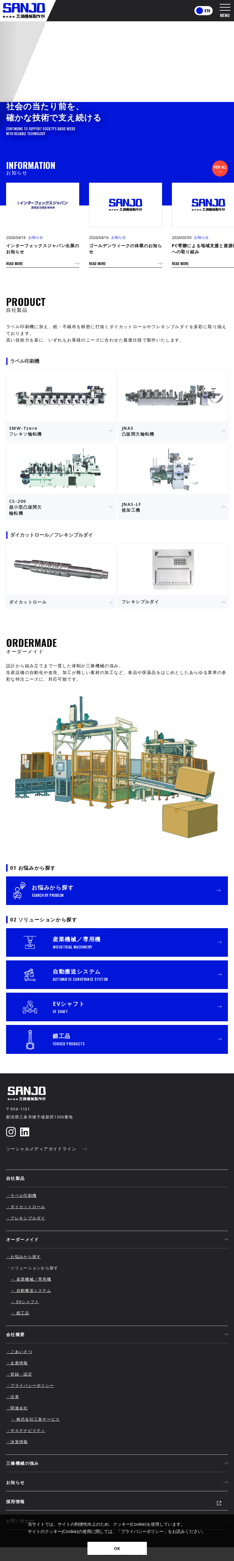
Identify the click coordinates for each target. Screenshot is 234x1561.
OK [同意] (117, 1548)
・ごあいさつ (19, 1351)
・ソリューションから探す (32, 1268)
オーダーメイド (117, 1240)
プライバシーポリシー (142, 1531)
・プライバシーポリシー (30, 1385)
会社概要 (117, 1334)
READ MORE (42, 263)
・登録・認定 (19, 1374)
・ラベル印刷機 (21, 1195)
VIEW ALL (220, 169)
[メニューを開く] (225, 10)
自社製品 (15, 1178)
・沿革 (12, 1396)
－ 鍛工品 (20, 1313)
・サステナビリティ (25, 1430)
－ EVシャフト (25, 1301)
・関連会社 (17, 1408)
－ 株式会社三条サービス (35, 1419)
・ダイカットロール (25, 1206)
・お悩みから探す (23, 1256)
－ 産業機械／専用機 (31, 1279)
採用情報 (15, 1501)
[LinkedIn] (25, 1132)
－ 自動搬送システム (31, 1290)
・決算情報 (17, 1441)
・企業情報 (17, 1363)
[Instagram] (11, 1132)
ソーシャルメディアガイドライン (46, 1149)
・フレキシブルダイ (25, 1218)
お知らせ (117, 1482)
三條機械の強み (117, 1463)
